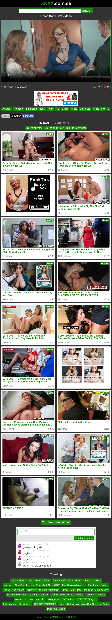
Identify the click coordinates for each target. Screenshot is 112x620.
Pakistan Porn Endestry (96, 590)
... (108, 109)
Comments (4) (64, 122)
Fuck (50, 109)
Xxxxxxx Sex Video (17, 595)
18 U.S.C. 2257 (68, 617)
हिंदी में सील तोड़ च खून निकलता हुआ (43, 590)
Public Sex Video (56, 609)
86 (106, 87)
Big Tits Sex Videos (76, 128)
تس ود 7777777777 (87, 599)
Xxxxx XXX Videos (95, 595)
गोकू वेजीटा (40, 599)
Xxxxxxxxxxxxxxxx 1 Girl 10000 (67, 595)
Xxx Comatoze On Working (17, 604)
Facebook (28, 116)
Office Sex (85, 109)
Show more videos (56, 522)
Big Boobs (31, 109)
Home (39, 617)
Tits (57, 109)
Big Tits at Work (34, 128)
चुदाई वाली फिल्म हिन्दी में (45, 604)
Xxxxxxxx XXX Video (39, 580)
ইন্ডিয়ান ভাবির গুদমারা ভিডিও (67, 580)
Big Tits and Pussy (54, 128)
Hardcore (18, 109)
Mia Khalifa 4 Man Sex (73, 585)
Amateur (6, 109)
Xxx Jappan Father (98, 585)
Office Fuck (99, 109)
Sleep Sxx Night (92, 580)
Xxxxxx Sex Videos (72, 590)
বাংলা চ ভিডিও (18, 580)
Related (44, 122)
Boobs (65, 109)
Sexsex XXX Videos (14, 590)
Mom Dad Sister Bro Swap (95, 604)
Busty (42, 109)
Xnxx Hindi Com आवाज (48, 585)
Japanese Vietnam (38, 595)
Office (74, 109)
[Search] (50, 10)
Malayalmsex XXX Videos (61, 599)
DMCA (54, 617)
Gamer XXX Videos (69, 604)
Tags (46, 617)
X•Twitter (16, 116)
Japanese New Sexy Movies (19, 585)
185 (96, 87)
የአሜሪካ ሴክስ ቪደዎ (24, 599)
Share (5, 116)
